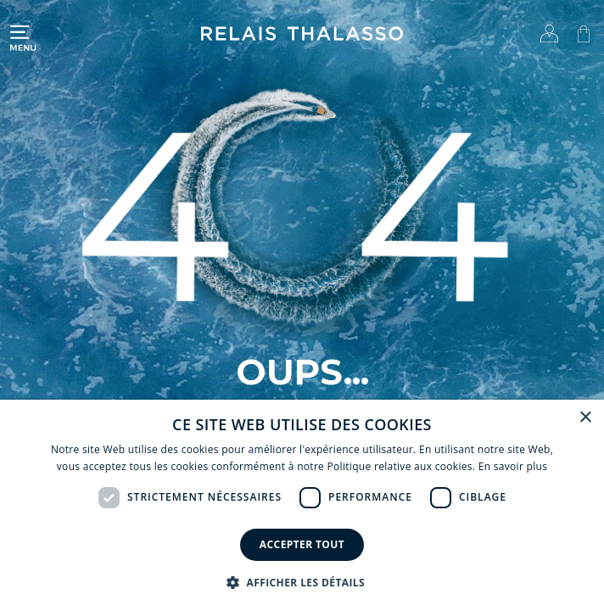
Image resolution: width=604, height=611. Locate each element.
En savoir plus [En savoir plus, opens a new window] (512, 466)
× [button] (585, 418)
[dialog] (302, 505)
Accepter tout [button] (302, 544)
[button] (302, 582)
